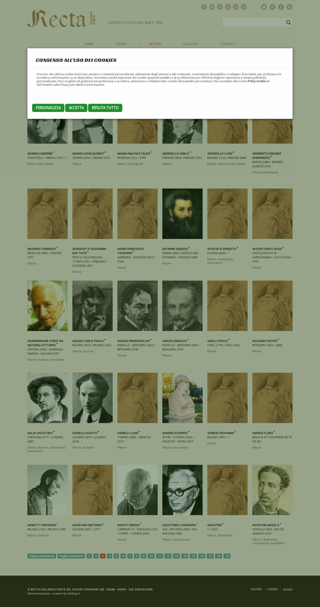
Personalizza (48, 108)
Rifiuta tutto (105, 108)
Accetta (76, 108)
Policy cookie (256, 81)
